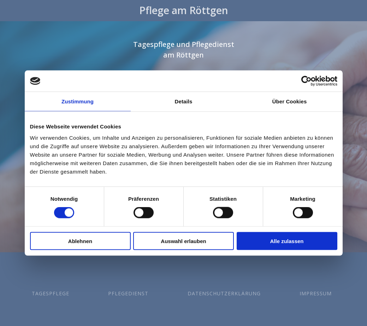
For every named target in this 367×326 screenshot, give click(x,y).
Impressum (316, 293)
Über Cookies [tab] (289, 101)
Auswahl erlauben (183, 241)
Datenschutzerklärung (224, 293)
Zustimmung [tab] (77, 101)
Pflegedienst (128, 293)
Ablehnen (80, 241)
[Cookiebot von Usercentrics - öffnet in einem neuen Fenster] (306, 81)
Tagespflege (50, 293)
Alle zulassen (286, 241)
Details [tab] (184, 101)
